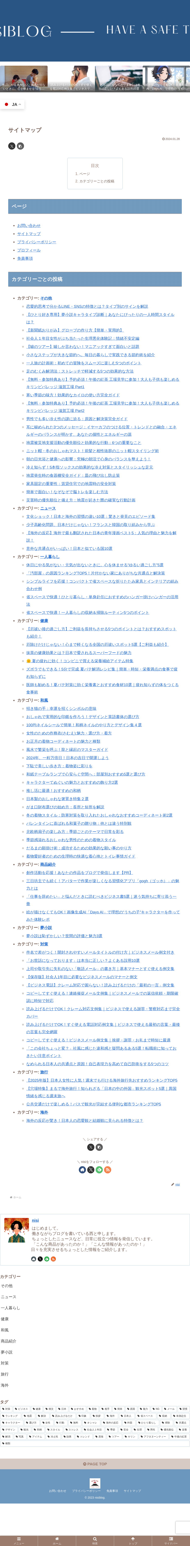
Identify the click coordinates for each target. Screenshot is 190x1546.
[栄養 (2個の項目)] (183, 1471)
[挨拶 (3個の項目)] (97, 1457)
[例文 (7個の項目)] (50, 1450)
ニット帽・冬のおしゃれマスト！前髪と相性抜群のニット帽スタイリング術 (96, 451)
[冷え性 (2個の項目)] (53, 1478)
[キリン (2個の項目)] (130, 1478)
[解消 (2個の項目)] (6, 1478)
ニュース (48, 508)
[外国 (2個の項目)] (129, 1464)
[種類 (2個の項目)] (95, 1485)
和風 (44, 700)
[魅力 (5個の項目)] (144, 1450)
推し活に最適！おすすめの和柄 (55, 790)
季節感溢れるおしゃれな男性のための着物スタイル (73, 847)
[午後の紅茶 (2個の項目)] (179, 1478)
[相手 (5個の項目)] (106, 1450)
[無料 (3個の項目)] (74, 1464)
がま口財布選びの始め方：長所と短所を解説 (67, 807)
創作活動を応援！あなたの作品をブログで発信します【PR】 (82, 880)
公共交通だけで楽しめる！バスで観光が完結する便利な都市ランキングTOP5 (97, 1141)
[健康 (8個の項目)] (37, 1450)
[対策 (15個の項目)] (6, 1450)
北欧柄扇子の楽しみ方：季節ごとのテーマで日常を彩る (77, 839)
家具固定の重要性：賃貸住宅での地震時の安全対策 (73, 483)
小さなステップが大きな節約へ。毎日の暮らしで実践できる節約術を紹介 (94, 354)
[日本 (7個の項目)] (62, 1450)
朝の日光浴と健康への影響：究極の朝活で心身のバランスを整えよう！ (92, 459)
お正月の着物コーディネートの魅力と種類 (65, 741)
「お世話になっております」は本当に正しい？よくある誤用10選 (86, 975)
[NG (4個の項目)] (156, 1450)
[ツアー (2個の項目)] (114, 1478)
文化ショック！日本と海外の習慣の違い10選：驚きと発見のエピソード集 (94, 516)
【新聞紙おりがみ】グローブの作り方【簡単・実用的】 (77, 330)
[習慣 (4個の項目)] (184, 1450)
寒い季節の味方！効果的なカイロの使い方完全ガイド (75, 395)
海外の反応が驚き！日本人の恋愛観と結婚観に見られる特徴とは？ (87, 1157)
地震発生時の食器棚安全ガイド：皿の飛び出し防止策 (75, 475)
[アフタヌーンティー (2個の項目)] (154, 1478)
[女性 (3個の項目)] (47, 1464)
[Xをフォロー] (90, 1206)
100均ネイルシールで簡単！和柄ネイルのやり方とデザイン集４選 (87, 725)
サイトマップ (29, 233)
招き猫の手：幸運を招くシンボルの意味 (63, 708)
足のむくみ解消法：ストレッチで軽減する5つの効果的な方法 (82, 371)
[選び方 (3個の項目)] (32, 1464)
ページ (83, 174)
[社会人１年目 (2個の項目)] (93, 1471)
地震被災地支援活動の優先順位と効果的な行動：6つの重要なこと (87, 442)
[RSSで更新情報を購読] (107, 1206)
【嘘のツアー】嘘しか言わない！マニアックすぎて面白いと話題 (85, 346)
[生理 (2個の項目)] (138, 1471)
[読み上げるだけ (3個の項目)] (63, 1457)
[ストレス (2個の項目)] (72, 1471)
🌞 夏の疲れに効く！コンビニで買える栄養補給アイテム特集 (82, 661)
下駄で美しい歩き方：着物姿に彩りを (61, 766)
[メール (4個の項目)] (169, 1450)
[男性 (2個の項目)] (151, 1471)
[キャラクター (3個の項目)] (11, 1464)
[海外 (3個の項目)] (111, 1457)
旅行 (44, 1101)
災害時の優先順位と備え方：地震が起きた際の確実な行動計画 (83, 500)
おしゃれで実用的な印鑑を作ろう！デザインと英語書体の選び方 (85, 716)
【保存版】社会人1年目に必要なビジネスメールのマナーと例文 (84, 999)
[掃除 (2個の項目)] (166, 1464)
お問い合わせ (29, 225)
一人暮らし (50, 556)
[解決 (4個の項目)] (42, 1457)
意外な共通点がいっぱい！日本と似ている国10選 (71, 548)
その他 (46, 298)
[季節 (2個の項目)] (111, 1471)
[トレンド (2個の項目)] (84, 1478)
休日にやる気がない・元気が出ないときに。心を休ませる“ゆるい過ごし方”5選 (98, 565)
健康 (44, 620)
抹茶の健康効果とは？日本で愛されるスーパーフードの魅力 (81, 652)
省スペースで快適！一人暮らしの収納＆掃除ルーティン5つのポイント (91, 612)
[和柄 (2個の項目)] (38, 1471)
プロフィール (29, 250)
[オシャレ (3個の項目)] (91, 1464)
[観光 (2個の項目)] (25, 1471)
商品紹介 (48, 872)
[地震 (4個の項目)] (28, 1457)
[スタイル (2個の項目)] (54, 1471)
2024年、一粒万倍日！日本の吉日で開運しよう (69, 757)
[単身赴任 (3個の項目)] (180, 1457)
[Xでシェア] (11, 146)
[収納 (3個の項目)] (164, 1457)
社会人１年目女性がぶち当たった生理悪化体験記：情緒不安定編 (85, 338)
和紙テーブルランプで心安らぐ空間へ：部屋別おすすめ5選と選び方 (89, 774)
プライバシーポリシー (37, 242)
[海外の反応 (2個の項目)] (111, 1464)
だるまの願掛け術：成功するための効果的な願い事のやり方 (81, 855)
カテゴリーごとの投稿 (96, 181)
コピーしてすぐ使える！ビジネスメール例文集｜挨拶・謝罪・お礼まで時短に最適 (102, 1069)
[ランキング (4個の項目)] (10, 1457)
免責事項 (25, 258)
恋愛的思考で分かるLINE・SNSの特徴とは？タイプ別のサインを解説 (90, 306)
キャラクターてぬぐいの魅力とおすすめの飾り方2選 (74, 782)
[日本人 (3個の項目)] (127, 1457)
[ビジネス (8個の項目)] (21, 1450)
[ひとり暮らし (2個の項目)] (147, 1464)
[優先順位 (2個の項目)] (167, 1471)
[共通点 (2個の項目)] (182, 1464)
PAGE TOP (95, 1506)
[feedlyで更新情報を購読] (99, 1206)
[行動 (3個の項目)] (61, 1464)
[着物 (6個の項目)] (93, 1450)
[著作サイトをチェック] (82, 1206)
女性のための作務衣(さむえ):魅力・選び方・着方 (71, 733)
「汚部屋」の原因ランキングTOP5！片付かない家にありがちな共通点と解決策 (99, 573)
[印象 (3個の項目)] (83, 1457)
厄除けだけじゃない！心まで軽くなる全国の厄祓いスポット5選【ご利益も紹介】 (101, 644)
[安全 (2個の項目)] (125, 1471)
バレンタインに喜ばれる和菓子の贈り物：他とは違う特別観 (81, 831)
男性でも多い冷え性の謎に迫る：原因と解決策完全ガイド (79, 419)
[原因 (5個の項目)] (131, 1450)
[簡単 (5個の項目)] (118, 1450)
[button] (20, 146)
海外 (44, 1149)
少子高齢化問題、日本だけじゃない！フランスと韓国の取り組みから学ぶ (94, 524)
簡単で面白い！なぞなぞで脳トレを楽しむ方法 (69, 492)
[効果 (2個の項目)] (68, 1478)
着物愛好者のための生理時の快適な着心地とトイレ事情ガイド (83, 863)
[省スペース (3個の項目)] (146, 1457)
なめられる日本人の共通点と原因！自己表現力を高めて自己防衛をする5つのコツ (101, 1093)
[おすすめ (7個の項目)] (77, 1450)
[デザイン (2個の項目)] (9, 1471)
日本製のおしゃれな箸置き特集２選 (59, 798)
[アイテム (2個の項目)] (36, 1478)
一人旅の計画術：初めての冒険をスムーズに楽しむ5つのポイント (87, 363)
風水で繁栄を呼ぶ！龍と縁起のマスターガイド (69, 749)
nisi (36, 1257)
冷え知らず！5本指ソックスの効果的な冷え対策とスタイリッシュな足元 (93, 467)
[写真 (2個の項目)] (20, 1478)
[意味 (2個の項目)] (100, 1478)
